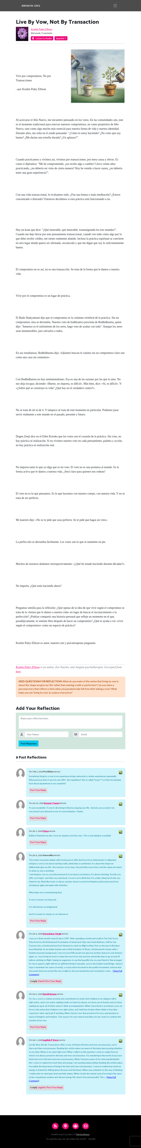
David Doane (50, 994)
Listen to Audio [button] (42, 38)
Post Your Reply (38, 790)
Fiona (46, 831)
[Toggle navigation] (115, 6)
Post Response (28, 743)
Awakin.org (31, 5)
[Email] (101, 734)
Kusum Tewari (52, 803)
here (18, 671)
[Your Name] (47, 734)
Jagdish (41, 1088)
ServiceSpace (82, 1134)
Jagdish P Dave (51, 1040)
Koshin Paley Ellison (41, 29)
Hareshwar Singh (52, 934)
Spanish (60, 38)
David (41, 981)
